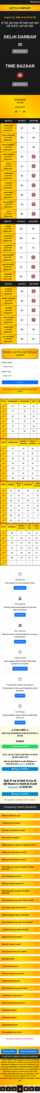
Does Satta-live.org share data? (15, 988)
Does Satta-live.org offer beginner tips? (18, 900)
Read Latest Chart (20, 668)
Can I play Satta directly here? (14, 907)
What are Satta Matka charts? (14, 860)
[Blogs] (37, 1088)
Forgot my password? (11, 981)
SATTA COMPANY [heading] (20, 8)
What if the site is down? (12, 937)
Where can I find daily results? (14, 852)
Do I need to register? (11, 838)
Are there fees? (8, 959)
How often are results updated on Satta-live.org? (18, 868)
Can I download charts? (11, 876)
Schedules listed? (9, 1010)
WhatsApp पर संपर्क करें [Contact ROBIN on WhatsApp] (20, 746)
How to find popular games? (13, 1003)
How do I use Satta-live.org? (13, 830)
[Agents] (2, 1088)
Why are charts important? (13, 883)
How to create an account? (13, 973)
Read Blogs (20, 722)
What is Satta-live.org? (11, 816)
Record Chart (20, 51)
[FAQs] (31, 1088)
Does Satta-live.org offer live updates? (17, 922)
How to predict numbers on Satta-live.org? (16, 892)
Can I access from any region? (14, 951)
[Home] (20, 1088)
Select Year (6, 372)
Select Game (7, 362)
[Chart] (14, 1088)
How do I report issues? (12, 944)
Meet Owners (20, 641)
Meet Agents (20, 615)
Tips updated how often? (12, 1032)
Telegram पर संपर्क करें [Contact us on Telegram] (20, 794)
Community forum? (10, 1025)
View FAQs (20, 695)
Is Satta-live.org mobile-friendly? (15, 929)
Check (20, 382)
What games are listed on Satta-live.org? (18, 845)
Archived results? (9, 1017)
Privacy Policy (9, 1051)
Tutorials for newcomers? (12, 995)
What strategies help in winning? (15, 915)
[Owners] (8, 1088)
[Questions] (26, 1088)
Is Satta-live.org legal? (11, 823)
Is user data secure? (10, 966)
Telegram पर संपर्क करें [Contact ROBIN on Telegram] (20, 769)
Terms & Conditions (29, 1051)
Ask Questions (20, 588)
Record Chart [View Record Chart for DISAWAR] (20, 107)
